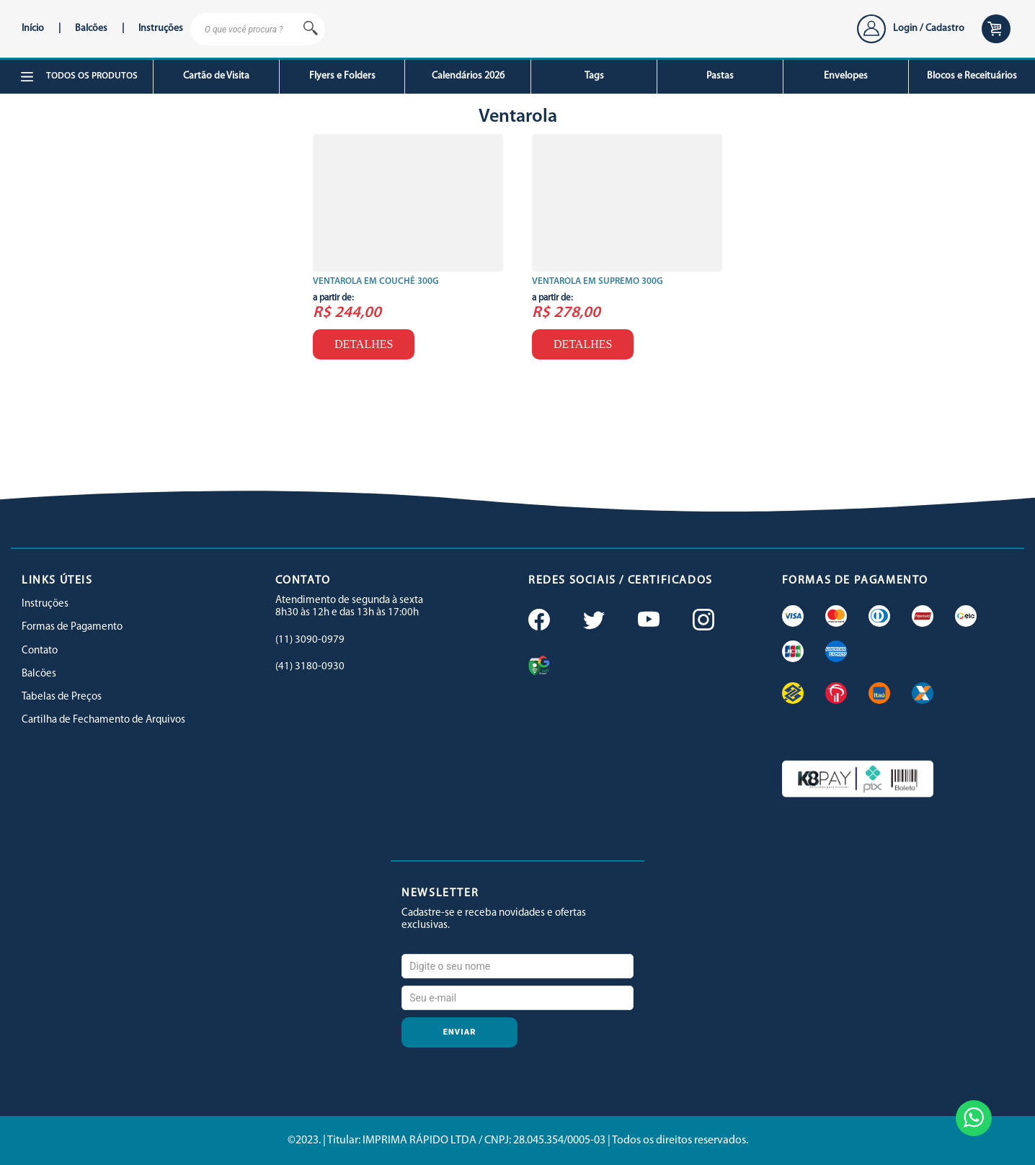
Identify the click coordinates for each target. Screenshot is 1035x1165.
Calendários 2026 (468, 76)
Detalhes (363, 344)
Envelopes (846, 76)
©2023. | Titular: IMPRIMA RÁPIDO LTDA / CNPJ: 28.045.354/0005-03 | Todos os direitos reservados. (518, 1140)
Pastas (720, 76)
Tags (594, 76)
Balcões (91, 28)
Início (33, 28)
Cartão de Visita (216, 76)
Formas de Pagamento (72, 627)
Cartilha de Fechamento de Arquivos (103, 720)
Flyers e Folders (342, 76)
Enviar (459, 1032)
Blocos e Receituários (972, 76)
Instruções (160, 28)
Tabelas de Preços (62, 697)
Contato (40, 651)
